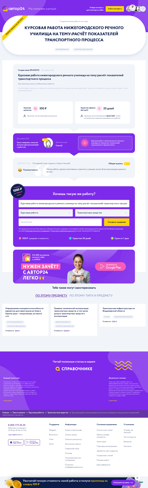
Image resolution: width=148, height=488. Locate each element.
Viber (51, 439)
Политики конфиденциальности (63, 231)
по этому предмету (51, 296)
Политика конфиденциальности (74, 466)
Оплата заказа (71, 435)
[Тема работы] (74, 203)
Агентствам (101, 442)
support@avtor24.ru (15, 435)
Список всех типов (105, 430)
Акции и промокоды (73, 430)
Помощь (68, 453)
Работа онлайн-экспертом (103, 436)
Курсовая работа (62, 49)
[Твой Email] (60, 222)
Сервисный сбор (72, 449)
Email (51, 444)
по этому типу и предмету (91, 296)
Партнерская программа (107, 446)
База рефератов (103, 465)
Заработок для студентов (107, 451)
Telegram (52, 430)
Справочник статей (105, 455)
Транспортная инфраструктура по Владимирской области (119, 309)
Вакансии (128, 442)
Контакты (127, 446)
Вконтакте (53, 435)
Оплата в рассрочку (73, 439)
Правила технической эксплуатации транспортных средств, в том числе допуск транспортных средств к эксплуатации (71, 312)
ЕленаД (59, 145)
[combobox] (46, 213)
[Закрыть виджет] (137, 478)
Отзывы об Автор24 (128, 431)
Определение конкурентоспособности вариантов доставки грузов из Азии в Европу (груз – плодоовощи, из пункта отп (24, 312)
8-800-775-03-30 (16, 425)
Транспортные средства (83, 49)
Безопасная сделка (73, 444)
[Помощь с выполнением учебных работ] (74, 267)
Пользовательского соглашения (37, 231)
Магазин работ (103, 460)
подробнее (7, 401)
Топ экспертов (130, 437)
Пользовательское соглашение (73, 459)
